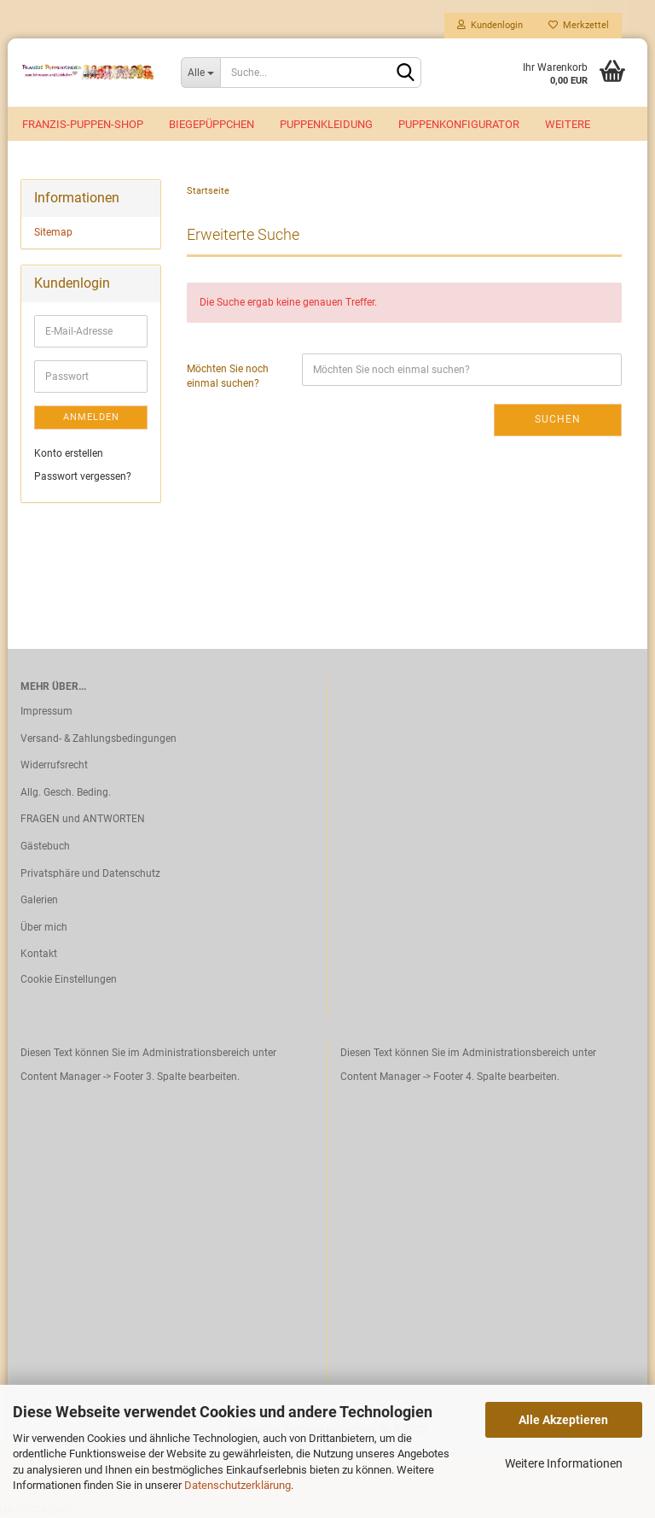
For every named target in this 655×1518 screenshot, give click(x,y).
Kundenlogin (490, 25)
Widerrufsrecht (54, 765)
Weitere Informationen (564, 1463)
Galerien (39, 900)
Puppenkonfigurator (458, 124)
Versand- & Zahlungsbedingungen (98, 738)
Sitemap (53, 232)
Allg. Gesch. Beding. (65, 792)
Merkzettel (578, 25)
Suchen (558, 419)
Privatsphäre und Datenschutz (90, 873)
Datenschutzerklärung (237, 1485)
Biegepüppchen (211, 124)
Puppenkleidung (326, 124)
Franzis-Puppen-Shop (82, 124)
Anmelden (91, 417)
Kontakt (38, 954)
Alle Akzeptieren (563, 1420)
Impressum (46, 711)
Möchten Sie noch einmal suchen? (228, 376)
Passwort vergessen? (82, 476)
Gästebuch (45, 846)
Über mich (43, 927)
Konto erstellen (68, 453)
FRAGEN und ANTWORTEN (82, 819)
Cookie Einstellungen (68, 979)
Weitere (567, 124)
